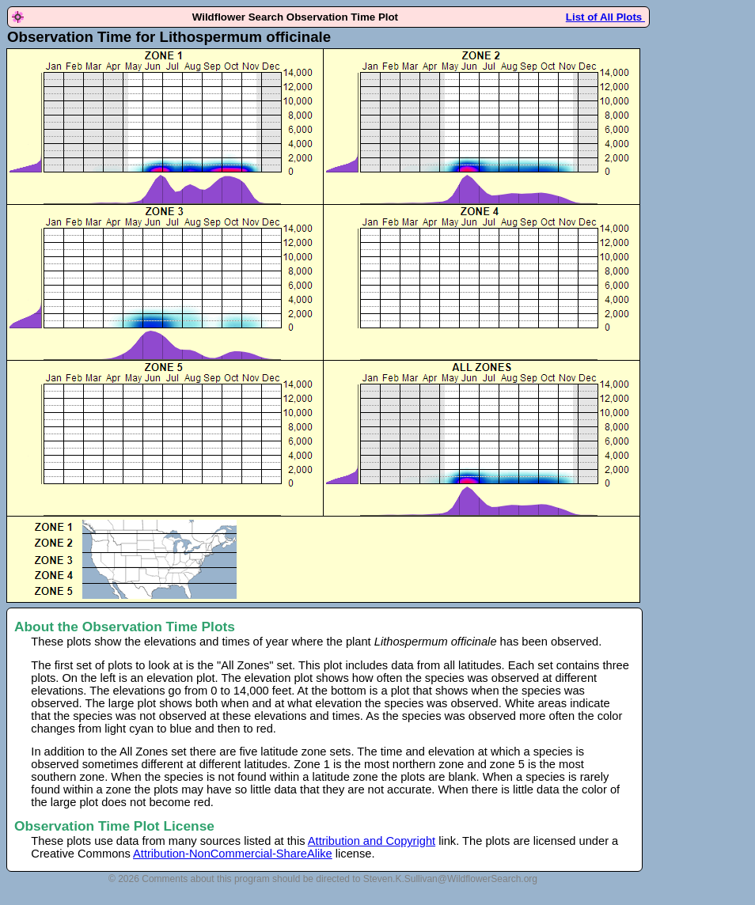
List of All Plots (605, 17)
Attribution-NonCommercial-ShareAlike (232, 853)
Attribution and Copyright (371, 841)
